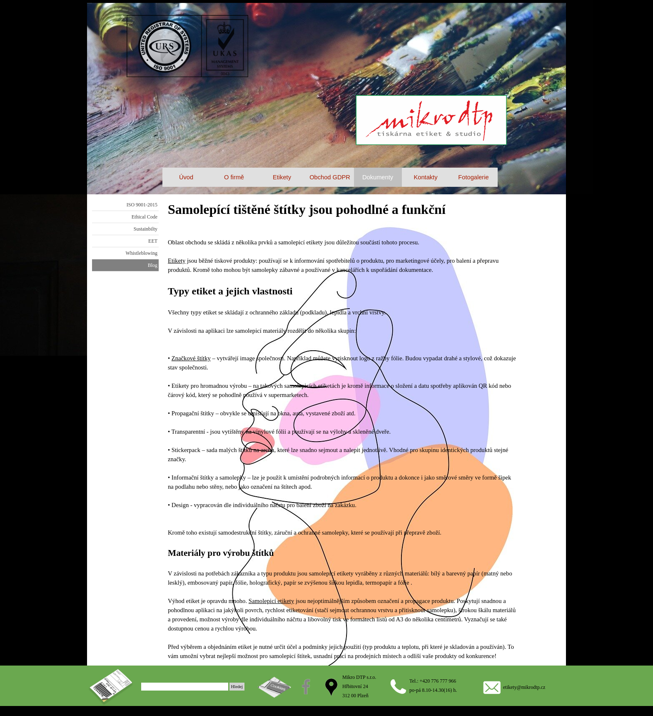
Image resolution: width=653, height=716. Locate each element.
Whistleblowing (141, 253)
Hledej (237, 686)
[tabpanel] (343, 430)
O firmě (234, 177)
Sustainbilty (145, 229)
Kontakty (425, 177)
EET (152, 241)
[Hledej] (184, 687)
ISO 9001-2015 (142, 205)
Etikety (176, 260)
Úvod (186, 177)
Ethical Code (144, 217)
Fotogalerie (473, 177)
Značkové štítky (191, 358)
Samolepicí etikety (271, 601)
